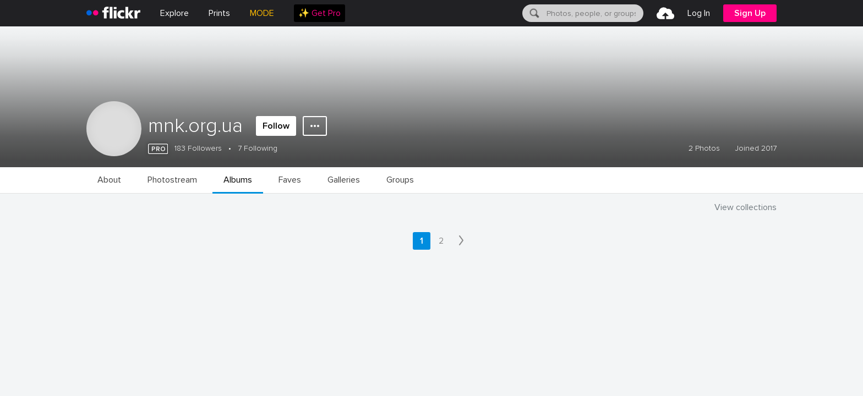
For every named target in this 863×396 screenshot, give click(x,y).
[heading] (113, 13)
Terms (226, 374)
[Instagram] (715, 374)
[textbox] (594, 13)
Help (569, 338)
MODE (262, 13)
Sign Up (750, 13)
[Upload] (665, 13)
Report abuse (633, 338)
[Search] (533, 13)
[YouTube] (689, 374)
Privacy (188, 374)
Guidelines (509, 338)
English (702, 338)
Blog (250, 338)
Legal (149, 374)
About (150, 338)
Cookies (444, 338)
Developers (376, 338)
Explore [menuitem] (174, 13)
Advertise (307, 338)
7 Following (257, 148)
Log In (698, 13)
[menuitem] (219, 13)
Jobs (201, 338)
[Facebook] (662, 374)
